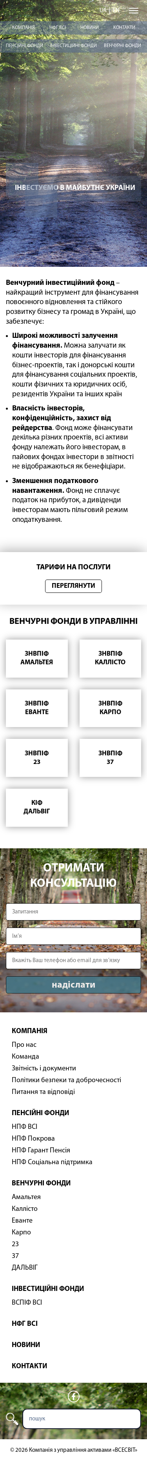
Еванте (22, 1221)
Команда (25, 1057)
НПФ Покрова (33, 1139)
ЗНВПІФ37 (110, 758)
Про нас (24, 1045)
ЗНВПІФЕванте (37, 708)
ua (103, 11)
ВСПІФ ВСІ (27, 1303)
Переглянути (73, 586)
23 (15, 1244)
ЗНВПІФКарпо (110, 708)
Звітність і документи (44, 1068)
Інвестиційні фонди (73, 46)
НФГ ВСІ (57, 28)
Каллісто (25, 1209)
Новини (89, 28)
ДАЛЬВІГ (25, 1268)
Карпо (21, 1232)
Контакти (124, 28)
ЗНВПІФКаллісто (110, 658)
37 (15, 1256)
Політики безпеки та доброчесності (66, 1080)
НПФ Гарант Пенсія (41, 1150)
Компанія (23, 28)
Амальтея (26, 1197)
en (116, 11)
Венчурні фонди (122, 46)
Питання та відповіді (43, 1092)
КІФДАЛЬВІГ (37, 807)
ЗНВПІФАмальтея (36, 658)
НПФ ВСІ (24, 1127)
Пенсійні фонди (24, 46)
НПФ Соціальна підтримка (52, 1162)
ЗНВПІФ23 (37, 758)
